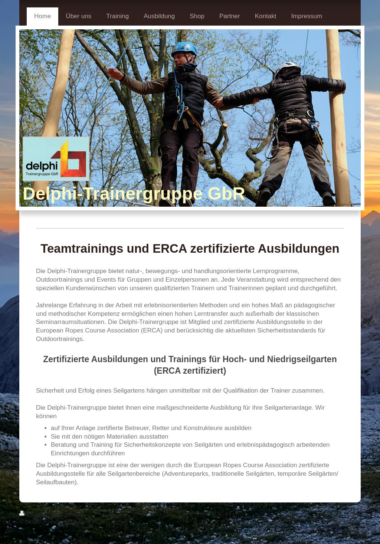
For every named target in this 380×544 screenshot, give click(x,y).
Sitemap (75, 514)
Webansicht (346, 521)
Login (354, 514)
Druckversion (40, 514)
